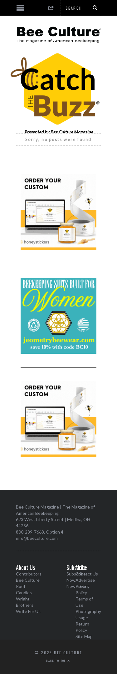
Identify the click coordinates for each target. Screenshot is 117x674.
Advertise (85, 580)
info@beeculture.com (37, 538)
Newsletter (77, 586)
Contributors (28, 573)
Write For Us (28, 611)
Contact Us (87, 573)
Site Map (84, 636)
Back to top (58, 660)
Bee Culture (28, 580)
